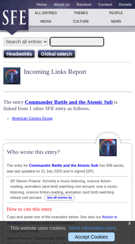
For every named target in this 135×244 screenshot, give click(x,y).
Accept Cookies (91, 237)
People (116, 13)
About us (62, 4)
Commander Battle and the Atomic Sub (69, 102)
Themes (81, 13)
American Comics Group (32, 118)
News (116, 21)
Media (45, 21)
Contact (105, 4)
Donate (125, 4)
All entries (46, 13)
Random (84, 4)
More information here (92, 228)
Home (42, 4)
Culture (81, 21)
